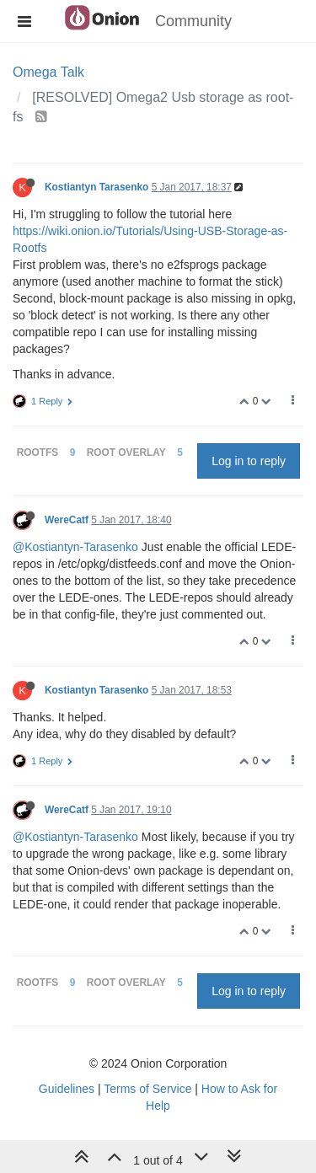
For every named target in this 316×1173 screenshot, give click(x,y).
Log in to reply (249, 461)
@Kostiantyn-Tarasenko (75, 547)
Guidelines (66, 1088)
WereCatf (66, 520)
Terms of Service (147, 1088)
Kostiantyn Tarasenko (96, 187)
